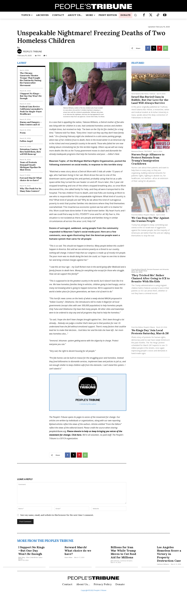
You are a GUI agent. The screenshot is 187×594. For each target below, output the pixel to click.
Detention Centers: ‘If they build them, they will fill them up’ (30, 151)
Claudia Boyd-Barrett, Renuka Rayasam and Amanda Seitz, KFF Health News (150, 270)
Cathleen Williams (163, 564)
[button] (135, 15)
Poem (23, 132)
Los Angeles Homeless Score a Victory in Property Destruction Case (169, 554)
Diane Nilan (68, 557)
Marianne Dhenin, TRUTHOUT (141, 151)
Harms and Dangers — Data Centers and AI (31, 123)
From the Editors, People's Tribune (143, 215)
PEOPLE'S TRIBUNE (32, 51)
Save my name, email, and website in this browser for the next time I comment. (57, 515)
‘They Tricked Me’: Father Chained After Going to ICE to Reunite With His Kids (150, 278)
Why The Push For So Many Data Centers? (30, 189)
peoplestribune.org (57, 431)
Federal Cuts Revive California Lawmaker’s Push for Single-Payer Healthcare (31, 110)
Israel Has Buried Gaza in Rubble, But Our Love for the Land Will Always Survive (149, 99)
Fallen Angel (26, 141)
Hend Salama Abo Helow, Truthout (143, 94)
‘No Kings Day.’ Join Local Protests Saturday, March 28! (150, 332)
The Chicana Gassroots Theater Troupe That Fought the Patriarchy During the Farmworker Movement (30, 79)
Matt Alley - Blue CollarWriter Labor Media (30, 558)
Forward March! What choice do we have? (31, 179)
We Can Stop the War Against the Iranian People (150, 219)
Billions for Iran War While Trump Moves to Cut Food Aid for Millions (123, 552)
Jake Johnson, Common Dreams (121, 561)
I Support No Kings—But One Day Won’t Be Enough (31, 96)
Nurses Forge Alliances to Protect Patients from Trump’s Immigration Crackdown (147, 159)
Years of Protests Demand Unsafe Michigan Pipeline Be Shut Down (30, 166)
